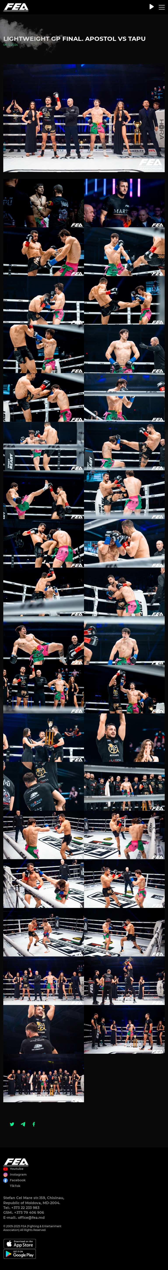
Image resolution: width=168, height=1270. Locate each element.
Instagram (18, 1174)
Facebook (18, 1180)
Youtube (16, 1169)
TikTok (15, 1186)
